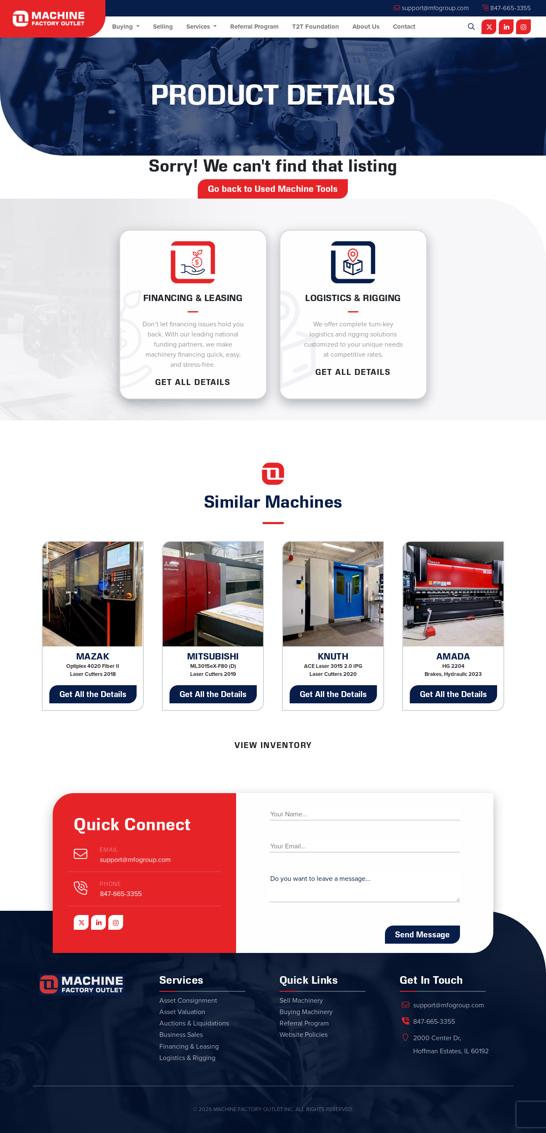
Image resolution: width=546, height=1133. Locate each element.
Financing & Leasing (189, 1046)
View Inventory (273, 745)
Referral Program (254, 26)
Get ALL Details (193, 382)
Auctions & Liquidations (194, 1023)
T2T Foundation (315, 26)
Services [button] (199, 26)
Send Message (422, 934)
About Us (365, 26)
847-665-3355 (506, 8)
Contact (404, 26)
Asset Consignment (188, 1000)
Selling (163, 26)
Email (109, 850)
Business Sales (181, 1035)
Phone (110, 884)
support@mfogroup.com (431, 8)
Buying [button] (123, 26)
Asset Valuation (182, 1012)
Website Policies (304, 1035)
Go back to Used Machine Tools (273, 189)
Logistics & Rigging (187, 1058)
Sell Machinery (301, 1000)
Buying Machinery (306, 1012)
